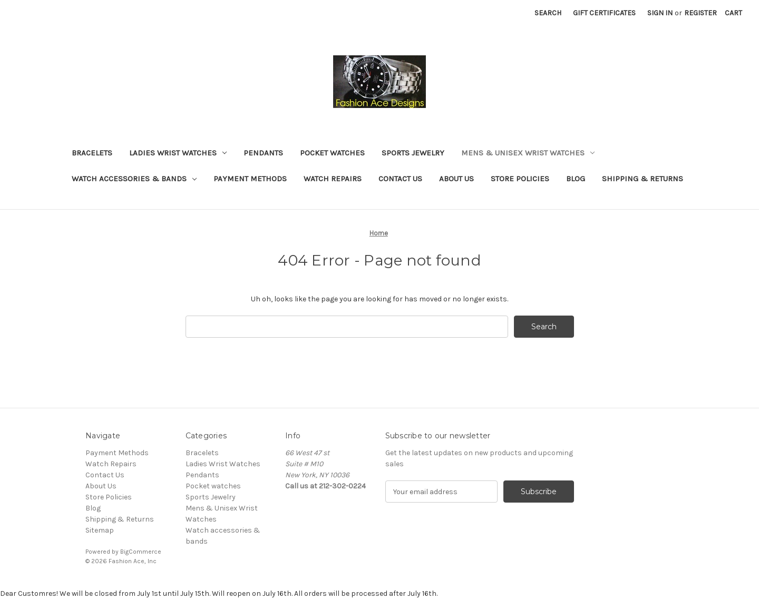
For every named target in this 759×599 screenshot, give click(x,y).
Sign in (660, 12)
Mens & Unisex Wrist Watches (528, 153)
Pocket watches (332, 153)
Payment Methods (250, 178)
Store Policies (520, 178)
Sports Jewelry (413, 153)
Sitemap (99, 530)
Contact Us (400, 178)
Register (700, 12)
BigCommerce (140, 551)
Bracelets (92, 153)
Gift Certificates (604, 12)
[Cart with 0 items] (733, 13)
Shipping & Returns (642, 178)
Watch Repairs (333, 178)
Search (547, 12)
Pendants (263, 153)
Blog (575, 178)
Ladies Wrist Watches (178, 153)
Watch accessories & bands (134, 178)
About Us (456, 178)
